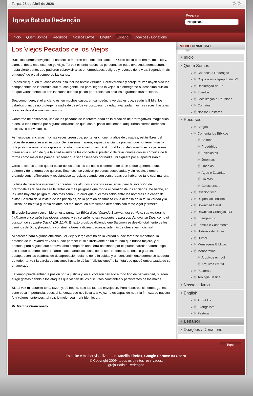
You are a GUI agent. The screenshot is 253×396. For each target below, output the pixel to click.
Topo (230, 344)
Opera (181, 356)
